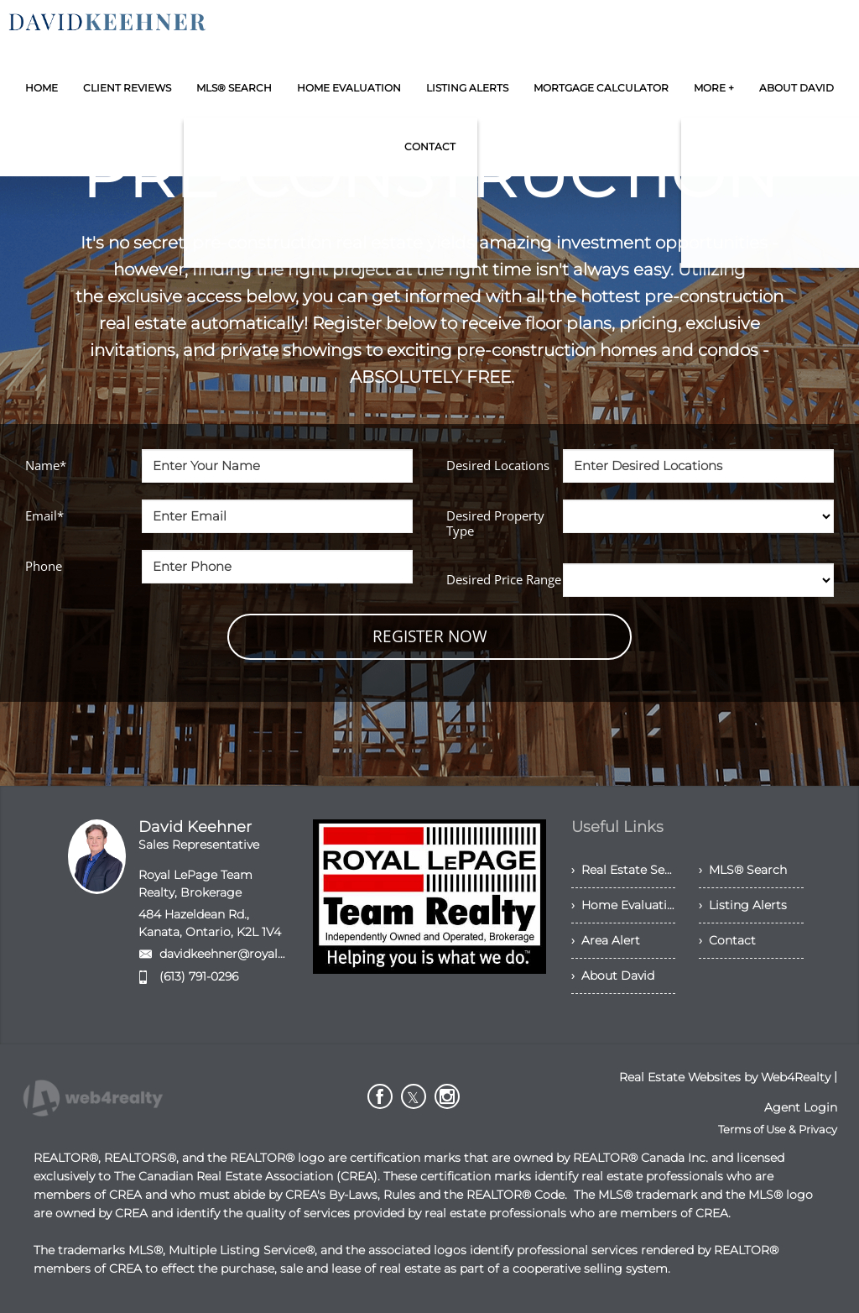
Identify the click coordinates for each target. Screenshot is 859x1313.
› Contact (727, 940)
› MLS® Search (743, 869)
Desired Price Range (503, 579)
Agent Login (800, 1107)
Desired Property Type (495, 523)
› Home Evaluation (623, 905)
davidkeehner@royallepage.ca (246, 953)
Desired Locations (497, 465)
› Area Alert (605, 940)
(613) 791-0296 (198, 976)
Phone (43, 565)
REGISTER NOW (429, 636)
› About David (612, 975)
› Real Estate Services (623, 869)
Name (45, 465)
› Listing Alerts (743, 905)
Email (44, 515)
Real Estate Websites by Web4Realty (724, 1077)
